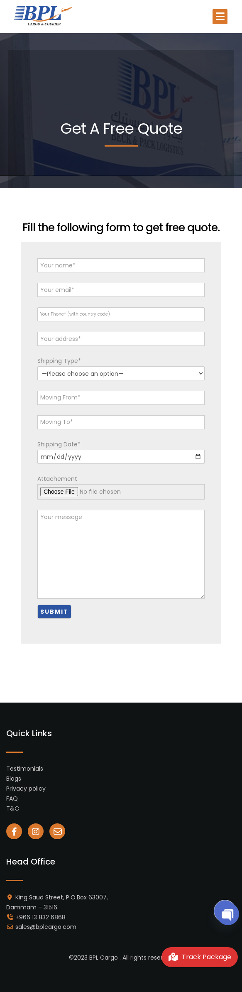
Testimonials (24, 768)
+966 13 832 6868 (40, 917)
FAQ (12, 798)
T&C (12, 808)
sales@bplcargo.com (45, 927)
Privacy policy (26, 788)
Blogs (13, 778)
